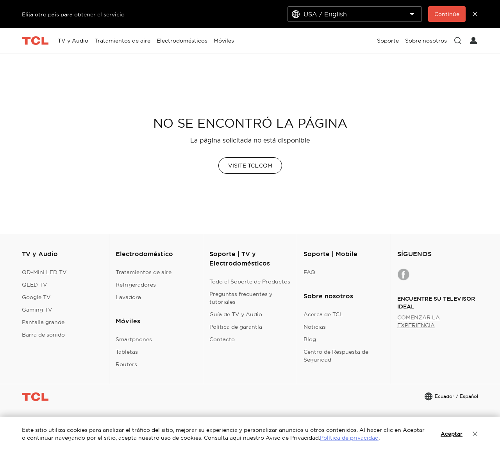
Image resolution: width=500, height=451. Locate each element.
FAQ (309, 272)
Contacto (222, 339)
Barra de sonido (43, 334)
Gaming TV (37, 309)
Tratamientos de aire (143, 272)
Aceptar (451, 433)
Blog (310, 339)
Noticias (315, 326)
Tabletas (127, 351)
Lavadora (128, 297)
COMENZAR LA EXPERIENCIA (418, 321)
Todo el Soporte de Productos (249, 281)
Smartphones (134, 339)
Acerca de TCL (323, 314)
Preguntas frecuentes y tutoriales (240, 298)
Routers (126, 364)
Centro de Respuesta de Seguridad (336, 355)
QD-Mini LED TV (44, 272)
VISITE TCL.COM (250, 165)
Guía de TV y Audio (235, 314)
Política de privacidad (349, 437)
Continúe (446, 14)
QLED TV (34, 284)
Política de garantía (235, 326)
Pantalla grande (43, 322)
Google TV (36, 297)
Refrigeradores (136, 284)
